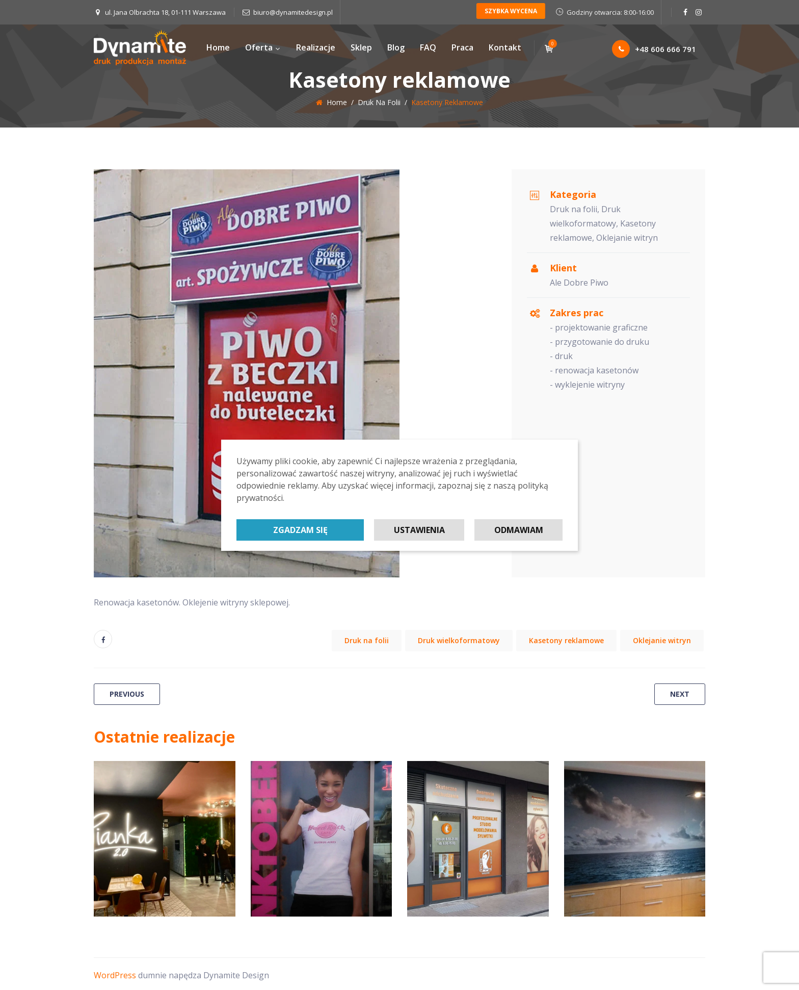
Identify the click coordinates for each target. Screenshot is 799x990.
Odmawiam (518, 530)
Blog (396, 47)
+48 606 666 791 (654, 49)
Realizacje (315, 47)
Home (218, 47)
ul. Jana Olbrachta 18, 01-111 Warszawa (165, 12)
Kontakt (505, 47)
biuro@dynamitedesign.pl (293, 12)
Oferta (263, 47)
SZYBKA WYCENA (511, 11)
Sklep (361, 47)
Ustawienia (419, 530)
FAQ (428, 47)
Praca (462, 47)
